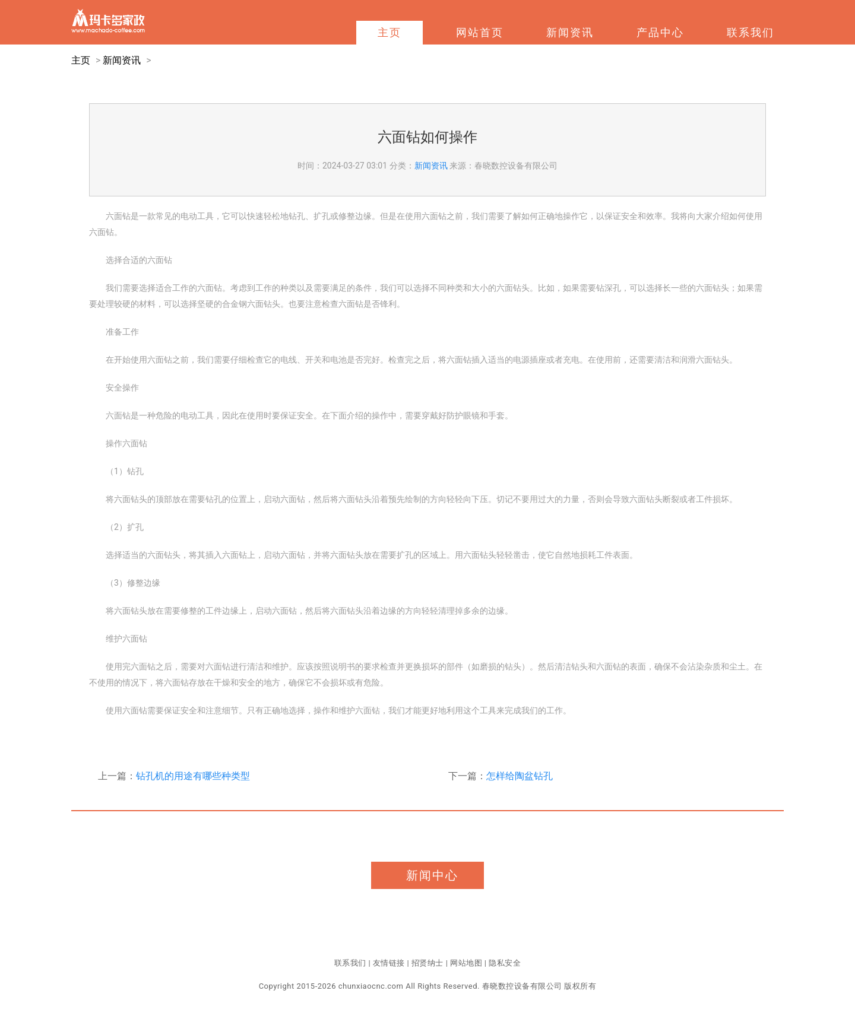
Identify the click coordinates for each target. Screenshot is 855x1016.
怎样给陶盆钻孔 (519, 776)
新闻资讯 (570, 32)
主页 (389, 32)
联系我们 (750, 32)
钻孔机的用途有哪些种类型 (193, 776)
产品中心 (660, 32)
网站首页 (480, 32)
